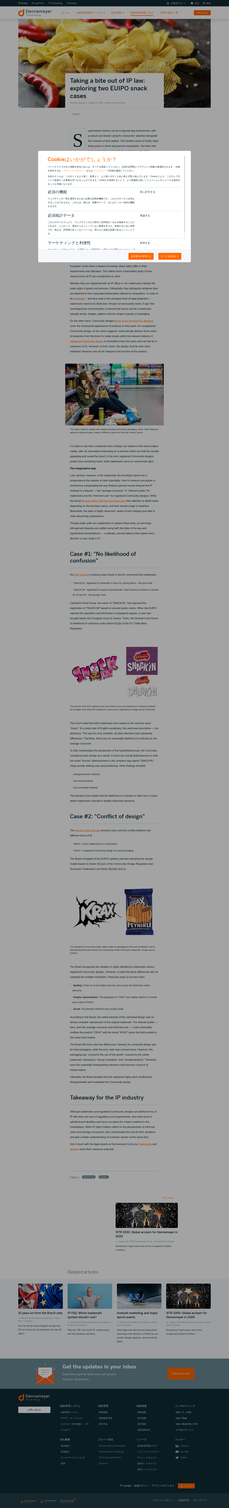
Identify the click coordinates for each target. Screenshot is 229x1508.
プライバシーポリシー (74, 170)
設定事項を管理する (141, 256)
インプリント (100, 170)
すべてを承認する (170, 256)
